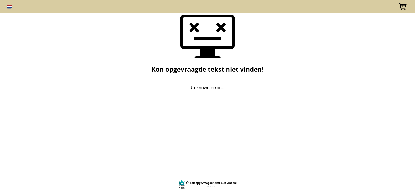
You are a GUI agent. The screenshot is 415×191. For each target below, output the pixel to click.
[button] (9, 7)
